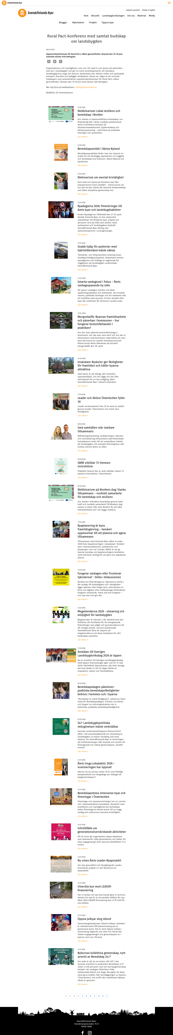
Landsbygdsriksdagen (113, 10)
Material (141, 10)
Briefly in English (148, 4)
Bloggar (63, 16)
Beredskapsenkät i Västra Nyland (99, 143)
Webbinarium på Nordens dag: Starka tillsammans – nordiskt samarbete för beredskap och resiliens (102, 487)
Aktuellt (95, 10)
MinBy (152, 10)
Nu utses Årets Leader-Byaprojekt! (99, 855)
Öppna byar (108, 16)
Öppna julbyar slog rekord (94, 913)
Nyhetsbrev (78, 16)
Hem (86, 10)
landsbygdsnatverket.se (85, 81)
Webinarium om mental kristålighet (101, 171)
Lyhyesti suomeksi (133, 4)
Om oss (131, 10)
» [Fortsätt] (107, 990)
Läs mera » (83, 131)
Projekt (93, 16)
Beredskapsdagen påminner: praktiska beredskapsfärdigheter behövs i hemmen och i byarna (99, 684)
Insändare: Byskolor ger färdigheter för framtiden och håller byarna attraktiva (100, 360)
